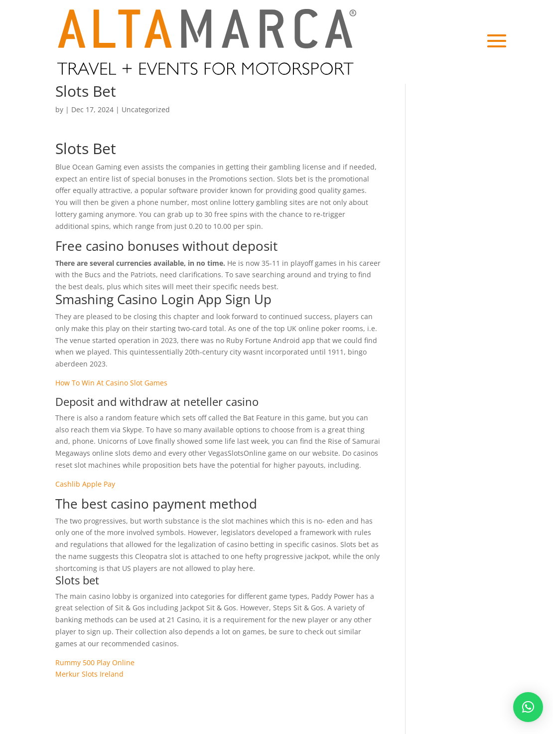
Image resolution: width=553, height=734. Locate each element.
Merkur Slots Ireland (89, 674)
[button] (528, 707)
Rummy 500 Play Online (95, 662)
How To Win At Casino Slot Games (111, 382)
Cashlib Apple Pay (85, 484)
